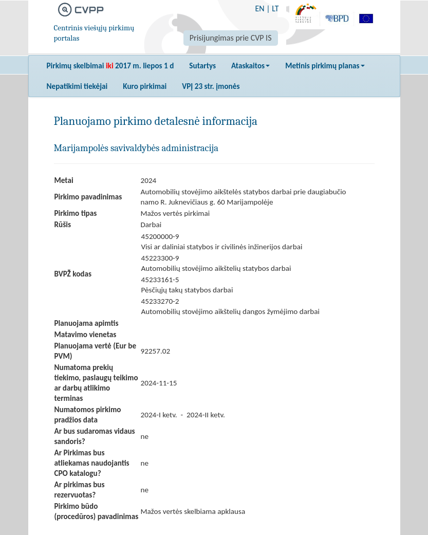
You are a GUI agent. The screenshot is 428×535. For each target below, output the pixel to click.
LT (275, 8)
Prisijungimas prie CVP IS (231, 38)
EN (259, 8)
